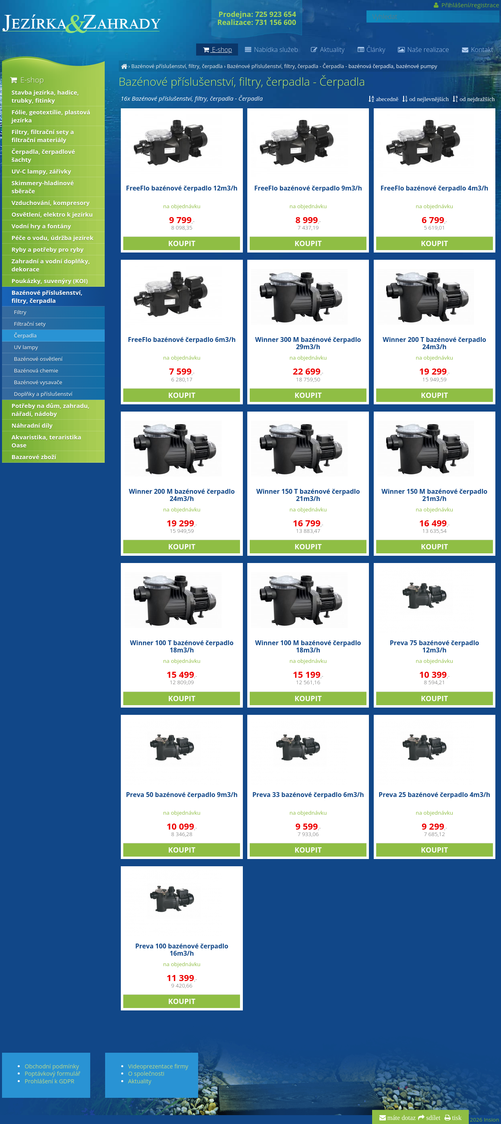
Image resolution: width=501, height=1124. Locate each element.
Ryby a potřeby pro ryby (48, 249)
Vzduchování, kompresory (51, 203)
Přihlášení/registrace (465, 5)
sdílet (432, 1118)
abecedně (386, 99)
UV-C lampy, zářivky (41, 171)
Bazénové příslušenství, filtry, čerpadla (177, 66)
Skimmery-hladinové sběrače (43, 187)
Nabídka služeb (271, 49)
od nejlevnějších (428, 99)
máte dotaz (401, 1118)
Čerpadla (25, 335)
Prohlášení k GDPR (49, 1081)
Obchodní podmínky (52, 1066)
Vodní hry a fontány (41, 226)
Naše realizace (423, 49)
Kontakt (477, 49)
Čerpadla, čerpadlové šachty (43, 155)
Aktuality (327, 49)
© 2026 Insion (481, 1119)
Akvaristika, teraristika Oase (46, 441)
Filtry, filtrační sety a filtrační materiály (43, 136)
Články (370, 49)
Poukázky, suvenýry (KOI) (50, 281)
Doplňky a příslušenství (43, 393)
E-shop (26, 80)
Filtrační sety (30, 323)
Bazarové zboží (34, 457)
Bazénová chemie (36, 370)
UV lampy (26, 347)
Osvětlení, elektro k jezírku (52, 214)
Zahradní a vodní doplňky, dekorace (51, 265)
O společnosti (146, 1073)
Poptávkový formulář (52, 1073)
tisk (456, 1118)
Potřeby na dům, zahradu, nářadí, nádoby (51, 410)
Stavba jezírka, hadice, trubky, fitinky (45, 96)
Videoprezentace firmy (158, 1066)
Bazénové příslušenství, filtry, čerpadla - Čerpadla (285, 66)
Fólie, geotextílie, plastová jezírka (51, 116)
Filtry (20, 312)
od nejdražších (476, 99)
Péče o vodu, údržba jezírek (53, 238)
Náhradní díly (32, 425)
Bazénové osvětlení (38, 358)
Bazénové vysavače (38, 382)
